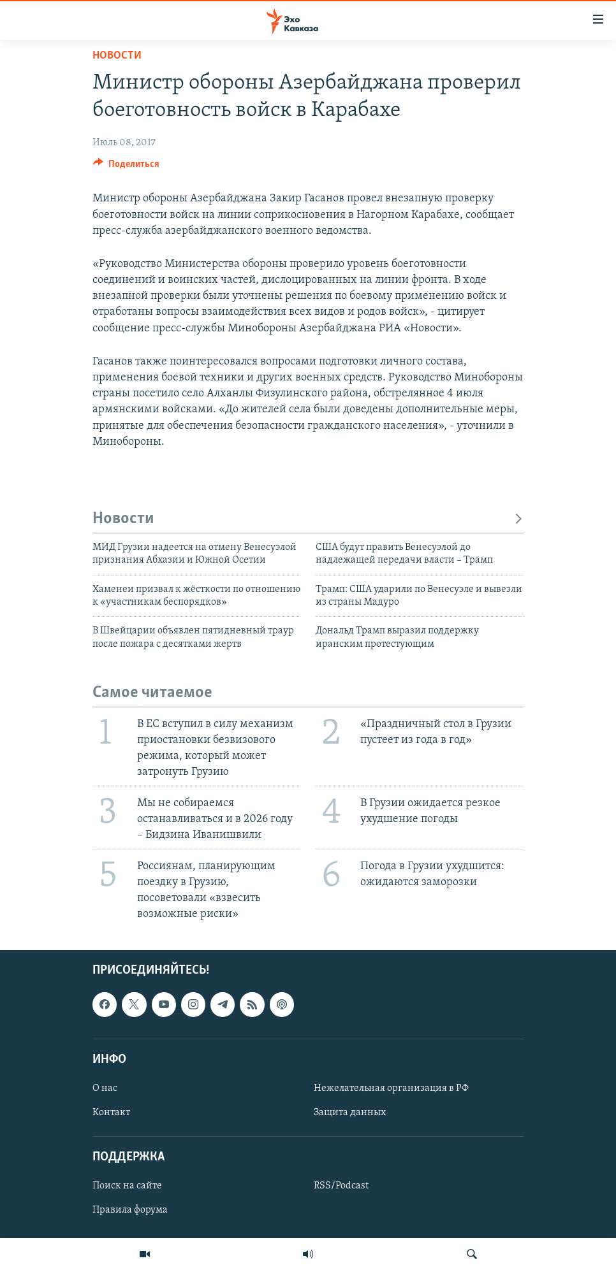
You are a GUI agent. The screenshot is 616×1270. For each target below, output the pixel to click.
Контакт (111, 1113)
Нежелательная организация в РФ (391, 1088)
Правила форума (130, 1210)
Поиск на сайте (127, 1186)
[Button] (126, 167)
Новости (117, 56)
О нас (104, 1088)
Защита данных (350, 1113)
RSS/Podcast (341, 1186)
